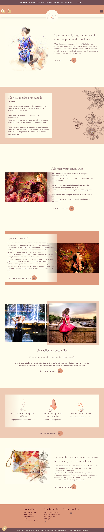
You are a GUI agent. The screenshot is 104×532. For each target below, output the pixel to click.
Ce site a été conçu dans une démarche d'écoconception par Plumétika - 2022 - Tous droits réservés (52, 530)
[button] (4, 528)
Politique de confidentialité (29, 515)
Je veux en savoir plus (22, 278)
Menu (101, 11)
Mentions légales (30, 512)
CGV (25, 519)
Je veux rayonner (64, 60)
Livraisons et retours (31, 521)
